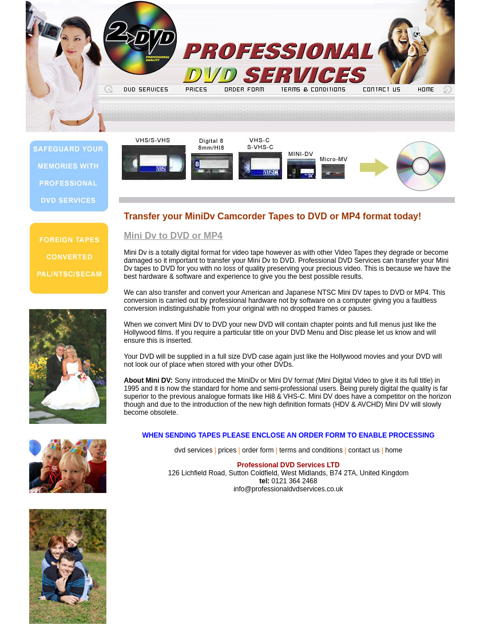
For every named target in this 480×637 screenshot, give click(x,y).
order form (257, 450)
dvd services (193, 450)
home (393, 450)
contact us (364, 450)
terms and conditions (311, 450)
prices (227, 450)
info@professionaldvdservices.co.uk (288, 489)
